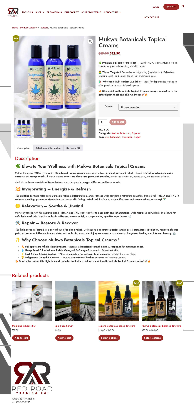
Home (15, 27)
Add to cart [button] (21, 338)
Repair (137, 137)
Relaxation (127, 137)
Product (108, 106)
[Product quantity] (103, 122)
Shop (39, 12)
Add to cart (118, 122)
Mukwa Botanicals (121, 133)
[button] (183, 6)
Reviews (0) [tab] (73, 148)
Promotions (54, 12)
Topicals (43, 27)
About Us (27, 12)
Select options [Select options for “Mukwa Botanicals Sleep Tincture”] (109, 338)
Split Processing (91, 12)
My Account (151, 17)
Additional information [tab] (48, 148)
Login (155, 7)
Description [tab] (23, 148)
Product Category (28, 27)
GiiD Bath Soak (112, 137)
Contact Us (112, 12)
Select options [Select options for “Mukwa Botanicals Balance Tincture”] (152, 338)
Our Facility (71, 12)
